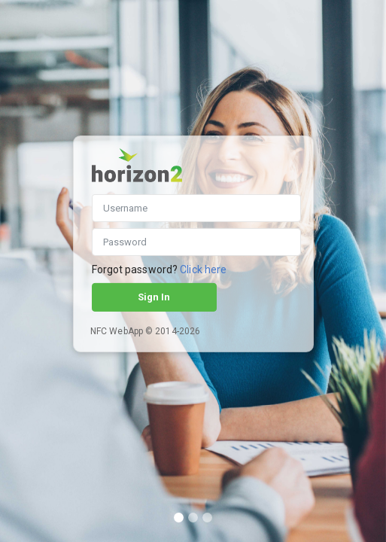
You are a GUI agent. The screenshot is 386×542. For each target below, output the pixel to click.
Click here (203, 269)
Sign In (154, 297)
